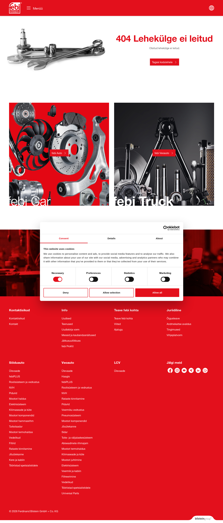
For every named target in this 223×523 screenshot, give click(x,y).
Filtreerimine (69, 476)
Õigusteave (173, 318)
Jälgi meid (174, 362)
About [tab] (159, 238)
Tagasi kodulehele (162, 61)
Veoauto (68, 362)
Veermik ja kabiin (71, 470)
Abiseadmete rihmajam (75, 442)
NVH (11, 387)
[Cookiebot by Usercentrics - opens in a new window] (166, 228)
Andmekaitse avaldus (179, 323)
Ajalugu (118, 329)
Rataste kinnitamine (20, 448)
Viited (117, 323)
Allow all (157, 292)
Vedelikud (14, 437)
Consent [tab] (64, 238)
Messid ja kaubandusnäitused (79, 334)
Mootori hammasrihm (21, 420)
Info (64, 309)
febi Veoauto (162, 152)
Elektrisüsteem (17, 404)
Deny (66, 292)
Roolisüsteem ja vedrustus (24, 381)
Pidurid (13, 392)
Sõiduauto (16, 362)
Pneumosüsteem (71, 415)
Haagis (66, 376)
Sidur (64, 431)
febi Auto (57, 152)
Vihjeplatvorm (174, 334)
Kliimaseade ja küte (20, 409)
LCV (117, 362)
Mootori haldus (17, 398)
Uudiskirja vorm (70, 329)
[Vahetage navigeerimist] (34, 8)
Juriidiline (174, 309)
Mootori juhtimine (72, 459)
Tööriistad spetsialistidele (23, 465)
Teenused (67, 323)
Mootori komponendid (21, 415)
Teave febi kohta (126, 309)
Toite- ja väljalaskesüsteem (77, 437)
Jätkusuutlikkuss (71, 340)
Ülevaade (14, 370)
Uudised (66, 318)
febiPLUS (14, 376)
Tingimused (173, 329)
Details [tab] (112, 238)
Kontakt (13, 323)
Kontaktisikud (19, 309)
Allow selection (111, 292)
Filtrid (12, 442)
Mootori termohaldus (21, 431)
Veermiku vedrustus (73, 409)
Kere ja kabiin (17, 459)
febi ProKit (68, 346)
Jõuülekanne (16, 454)
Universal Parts (70, 493)
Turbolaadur (15, 426)
